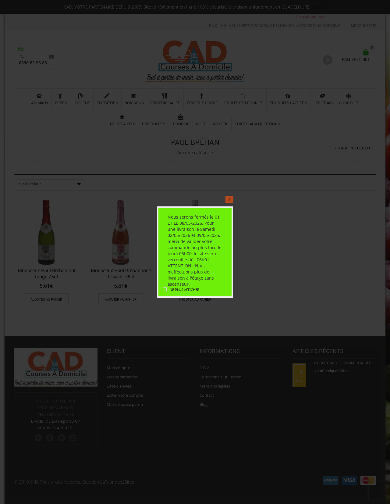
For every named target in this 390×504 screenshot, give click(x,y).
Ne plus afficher (184, 289)
